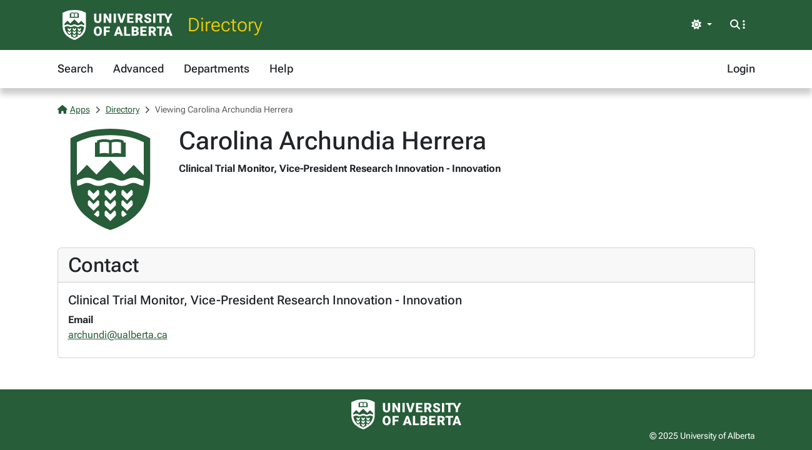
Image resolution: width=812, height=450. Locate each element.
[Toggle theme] (701, 25)
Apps (74, 109)
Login (741, 68)
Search (75, 68)
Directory (225, 25)
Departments (216, 68)
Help (281, 68)
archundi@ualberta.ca (118, 335)
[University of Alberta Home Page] (118, 25)
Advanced (138, 68)
